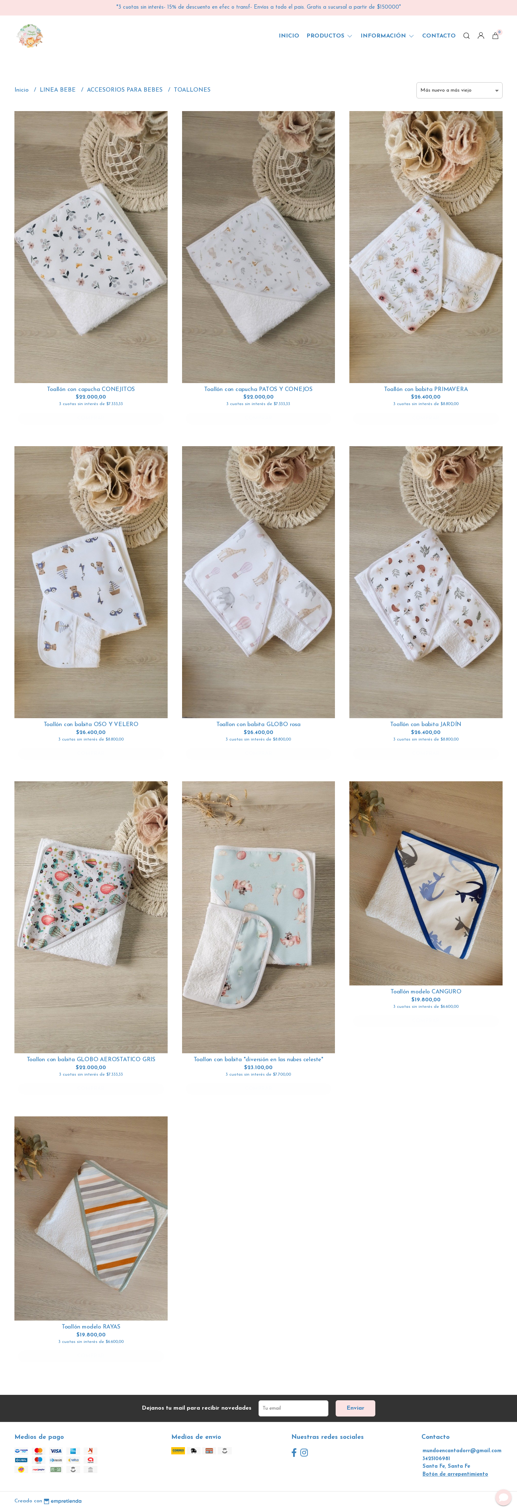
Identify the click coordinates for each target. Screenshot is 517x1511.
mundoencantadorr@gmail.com (462, 1451)
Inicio (289, 36)
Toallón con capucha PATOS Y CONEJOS (258, 389)
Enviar (355, 1408)
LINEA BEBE (59, 90)
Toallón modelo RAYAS (91, 1327)
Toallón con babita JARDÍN (425, 725)
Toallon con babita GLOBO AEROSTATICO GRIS (91, 1060)
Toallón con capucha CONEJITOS (91, 389)
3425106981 (436, 1459)
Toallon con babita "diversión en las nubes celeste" (258, 1060)
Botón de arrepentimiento (455, 1474)
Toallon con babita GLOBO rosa (258, 725)
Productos (329, 36)
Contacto (439, 36)
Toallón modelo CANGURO (425, 992)
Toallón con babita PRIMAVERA (426, 389)
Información (388, 36)
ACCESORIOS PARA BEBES (125, 90)
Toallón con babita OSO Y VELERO (91, 725)
